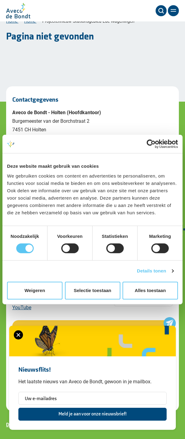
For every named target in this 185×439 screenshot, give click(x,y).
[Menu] (173, 10)
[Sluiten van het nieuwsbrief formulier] (18, 335)
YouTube (21, 307)
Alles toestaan (150, 290)
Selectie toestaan (92, 290)
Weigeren (35, 290)
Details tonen (151, 270)
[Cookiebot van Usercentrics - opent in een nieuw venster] (151, 143)
